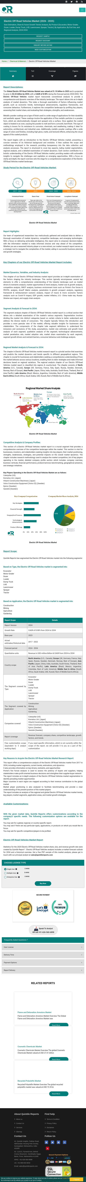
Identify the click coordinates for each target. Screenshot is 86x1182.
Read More (56, 1090)
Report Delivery (9, 970)
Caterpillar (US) (9, 475)
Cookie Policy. (67, 1178)
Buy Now (43, 883)
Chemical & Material (18, 61)
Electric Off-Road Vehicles (15, 97)
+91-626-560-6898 (25, 1155)
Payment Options (10, 963)
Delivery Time (9, 955)
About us (18, 1115)
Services (18, 1123)
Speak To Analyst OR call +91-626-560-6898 (43, 929)
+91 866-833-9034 (23, 1158)
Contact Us (19, 1119)
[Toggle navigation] (82, 10)
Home (4, 61)
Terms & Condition (52, 1115)
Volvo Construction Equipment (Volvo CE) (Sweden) (24, 483)
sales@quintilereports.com (42, 855)
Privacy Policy (51, 1119)
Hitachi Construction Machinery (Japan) (19, 481)
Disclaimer (49, 1123)
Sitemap (18, 1127)
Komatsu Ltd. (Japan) (12, 478)
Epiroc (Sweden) (9, 486)
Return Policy (50, 1127)
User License (9, 947)
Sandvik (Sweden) (10, 489)
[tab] (13, 73)
